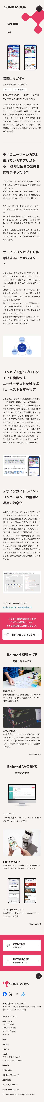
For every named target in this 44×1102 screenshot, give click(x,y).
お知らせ (5, 1049)
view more (34, 754)
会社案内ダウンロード (10, 1075)
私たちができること (9, 1016)
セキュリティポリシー (10, 1089)
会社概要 (5, 1044)
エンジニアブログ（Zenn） (12, 1060)
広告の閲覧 (6, 1080)
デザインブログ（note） (11, 1057)
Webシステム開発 (9, 1027)
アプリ (7, 89)
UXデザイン (20, 89)
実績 (4, 1039)
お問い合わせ (7, 1070)
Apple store (8, 607)
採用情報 (5, 1065)
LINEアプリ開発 (8, 1024)
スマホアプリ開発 (9, 1031)
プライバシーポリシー (10, 1085)
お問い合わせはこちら (23, 634)
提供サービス (7, 1021)
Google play (23, 607)
